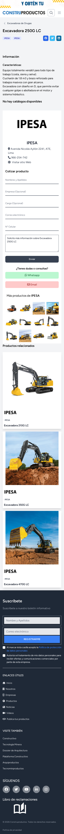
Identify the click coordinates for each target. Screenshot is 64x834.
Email (32, 284)
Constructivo (9, 738)
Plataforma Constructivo (15, 756)
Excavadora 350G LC (16, 504)
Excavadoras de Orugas (19, 23)
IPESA (17, 38)
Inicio (7, 683)
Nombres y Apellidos (16, 179)
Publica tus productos (16, 719)
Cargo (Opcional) (14, 203)
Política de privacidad (12, 830)
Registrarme (32, 639)
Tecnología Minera (12, 744)
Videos (8, 713)
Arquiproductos (11, 762)
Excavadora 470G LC (16, 584)
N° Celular (10, 226)
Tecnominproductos (13, 768)
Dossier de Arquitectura (15, 750)
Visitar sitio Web (19, 162)
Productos (10, 701)
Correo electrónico (15, 215)
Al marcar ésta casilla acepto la (34, 649)
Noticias (9, 707)
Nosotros (9, 689)
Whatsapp (32, 275)
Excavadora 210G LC (16, 425)
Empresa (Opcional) (15, 191)
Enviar (32, 259)
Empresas (9, 695)
